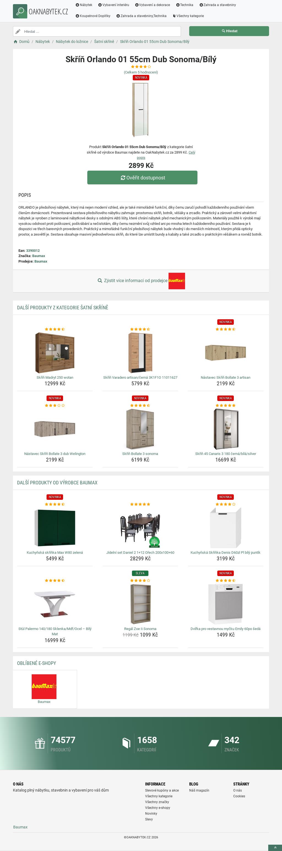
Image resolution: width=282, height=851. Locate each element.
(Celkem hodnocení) (141, 72)
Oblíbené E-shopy (36, 663)
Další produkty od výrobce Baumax (57, 482)
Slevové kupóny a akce (162, 790)
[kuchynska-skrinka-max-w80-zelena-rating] (55, 504)
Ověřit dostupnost (142, 177)
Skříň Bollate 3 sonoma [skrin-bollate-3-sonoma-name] (140, 454)
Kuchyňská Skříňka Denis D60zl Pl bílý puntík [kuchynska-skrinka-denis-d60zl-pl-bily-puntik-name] (226, 552)
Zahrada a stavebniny (217, 5)
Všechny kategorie (188, 16)
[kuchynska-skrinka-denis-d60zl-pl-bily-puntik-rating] (225, 504)
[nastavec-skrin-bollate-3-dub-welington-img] (55, 429)
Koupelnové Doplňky (92, 16)
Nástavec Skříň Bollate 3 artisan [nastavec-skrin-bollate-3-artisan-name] (225, 377)
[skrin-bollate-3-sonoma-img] (140, 429)
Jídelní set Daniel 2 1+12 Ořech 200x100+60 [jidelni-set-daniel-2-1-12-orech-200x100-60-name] (140, 552)
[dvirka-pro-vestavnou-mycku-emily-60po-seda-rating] (225, 580)
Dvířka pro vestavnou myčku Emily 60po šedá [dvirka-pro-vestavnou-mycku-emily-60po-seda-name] (226, 629)
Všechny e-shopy (157, 808)
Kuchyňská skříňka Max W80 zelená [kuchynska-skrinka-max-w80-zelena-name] (55, 552)
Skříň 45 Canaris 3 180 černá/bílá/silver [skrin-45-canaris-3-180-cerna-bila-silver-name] (225, 454)
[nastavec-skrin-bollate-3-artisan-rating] (225, 329)
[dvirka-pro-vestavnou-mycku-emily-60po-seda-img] (225, 604)
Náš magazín (199, 790)
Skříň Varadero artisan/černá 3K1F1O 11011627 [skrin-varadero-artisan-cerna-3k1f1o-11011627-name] (140, 377)
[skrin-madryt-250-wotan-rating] (55, 329)
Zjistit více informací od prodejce (141, 281)
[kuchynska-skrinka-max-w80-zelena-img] (55, 528)
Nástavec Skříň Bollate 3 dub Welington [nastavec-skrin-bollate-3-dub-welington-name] (54, 454)
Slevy (149, 819)
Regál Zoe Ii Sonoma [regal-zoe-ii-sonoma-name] (140, 629)
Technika (184, 5)
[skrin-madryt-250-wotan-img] (55, 352)
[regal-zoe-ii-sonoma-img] (140, 604)
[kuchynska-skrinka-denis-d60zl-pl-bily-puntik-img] (225, 528)
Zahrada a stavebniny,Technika (141, 16)
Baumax (38, 256)
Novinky (151, 813)
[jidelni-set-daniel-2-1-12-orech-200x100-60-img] (140, 528)
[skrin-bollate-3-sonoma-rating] (140, 405)
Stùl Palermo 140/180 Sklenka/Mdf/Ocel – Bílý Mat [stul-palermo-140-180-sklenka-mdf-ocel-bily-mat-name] (54, 631)
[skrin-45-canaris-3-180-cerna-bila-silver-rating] (225, 405)
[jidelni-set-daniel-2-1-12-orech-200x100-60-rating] (140, 504)
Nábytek (83, 5)
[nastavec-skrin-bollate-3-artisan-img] (225, 352)
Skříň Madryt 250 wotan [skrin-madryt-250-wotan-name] (55, 377)
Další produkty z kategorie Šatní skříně (62, 307)
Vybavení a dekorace (152, 5)
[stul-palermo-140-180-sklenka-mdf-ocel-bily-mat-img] (55, 604)
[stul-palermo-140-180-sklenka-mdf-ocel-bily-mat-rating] (55, 580)
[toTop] (275, 848)
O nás (237, 790)
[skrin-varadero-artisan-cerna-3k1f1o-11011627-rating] (140, 329)
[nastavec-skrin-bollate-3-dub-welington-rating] (55, 405)
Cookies (239, 796)
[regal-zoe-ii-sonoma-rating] (140, 580)
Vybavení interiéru (113, 5)
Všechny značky (157, 802)
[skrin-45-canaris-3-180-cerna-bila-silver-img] (225, 429)
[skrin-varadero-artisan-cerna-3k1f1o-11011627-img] (140, 352)
